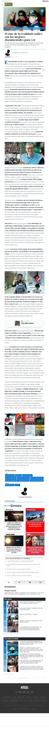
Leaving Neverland (11, 478)
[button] (43, 69)
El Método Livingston (23, 478)
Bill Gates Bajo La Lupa (37, 478)
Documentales (10, 485)
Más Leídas (8, 599)
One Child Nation (27, 323)
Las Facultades (10, 475)
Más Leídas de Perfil (11, 639)
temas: (7, 483)
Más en (13, 506)
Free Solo (18, 475)
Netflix (17, 485)
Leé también (26, 321)
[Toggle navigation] (2, 4)
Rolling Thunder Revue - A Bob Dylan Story (17, 480)
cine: (6, 473)
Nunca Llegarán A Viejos (36, 480)
